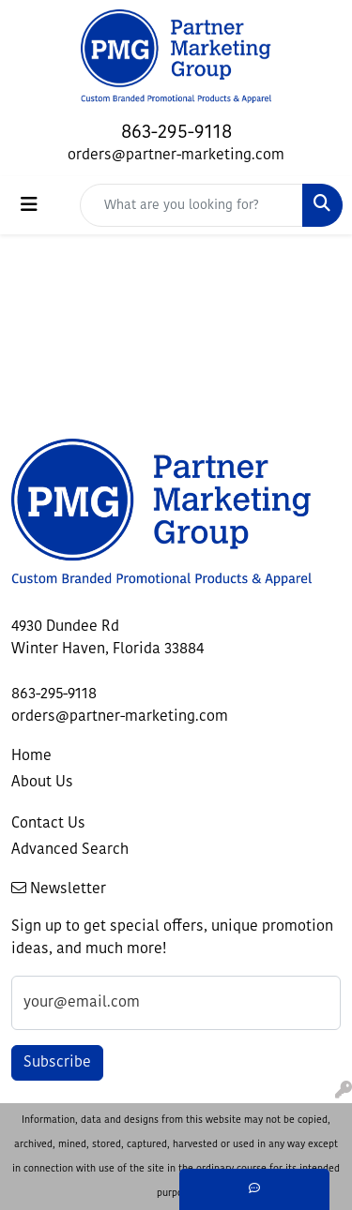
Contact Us (48, 823)
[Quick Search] (191, 205)
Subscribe (57, 1062)
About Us (42, 782)
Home (31, 756)
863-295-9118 (176, 133)
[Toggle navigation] (29, 205)
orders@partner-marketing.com (176, 155)
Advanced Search (70, 850)
